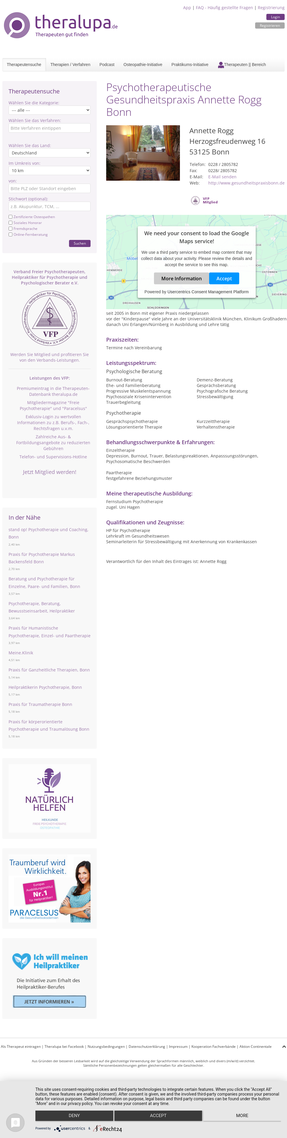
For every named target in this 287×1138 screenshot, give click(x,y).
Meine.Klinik (21, 653)
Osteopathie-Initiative (143, 64)
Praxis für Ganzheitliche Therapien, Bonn (49, 670)
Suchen (80, 243)
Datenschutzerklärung (147, 1046)
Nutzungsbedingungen (106, 1046)
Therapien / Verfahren (70, 64)
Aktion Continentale (256, 1046)
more (245, 1117)
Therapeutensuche (24, 64)
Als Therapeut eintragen (21, 1046)
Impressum (178, 1046)
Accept (224, 278)
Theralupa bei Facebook (64, 1046)
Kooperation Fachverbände (213, 1046)
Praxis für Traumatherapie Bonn (40, 704)
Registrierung (271, 7)
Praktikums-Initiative (189, 64)
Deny (72, 1117)
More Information (181, 278)
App (187, 7)
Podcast (106, 64)
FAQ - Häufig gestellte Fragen (224, 7)
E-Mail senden (222, 176)
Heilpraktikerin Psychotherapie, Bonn (45, 687)
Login (275, 16)
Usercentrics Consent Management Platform (208, 291)
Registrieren (270, 25)
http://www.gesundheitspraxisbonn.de (246, 183)
